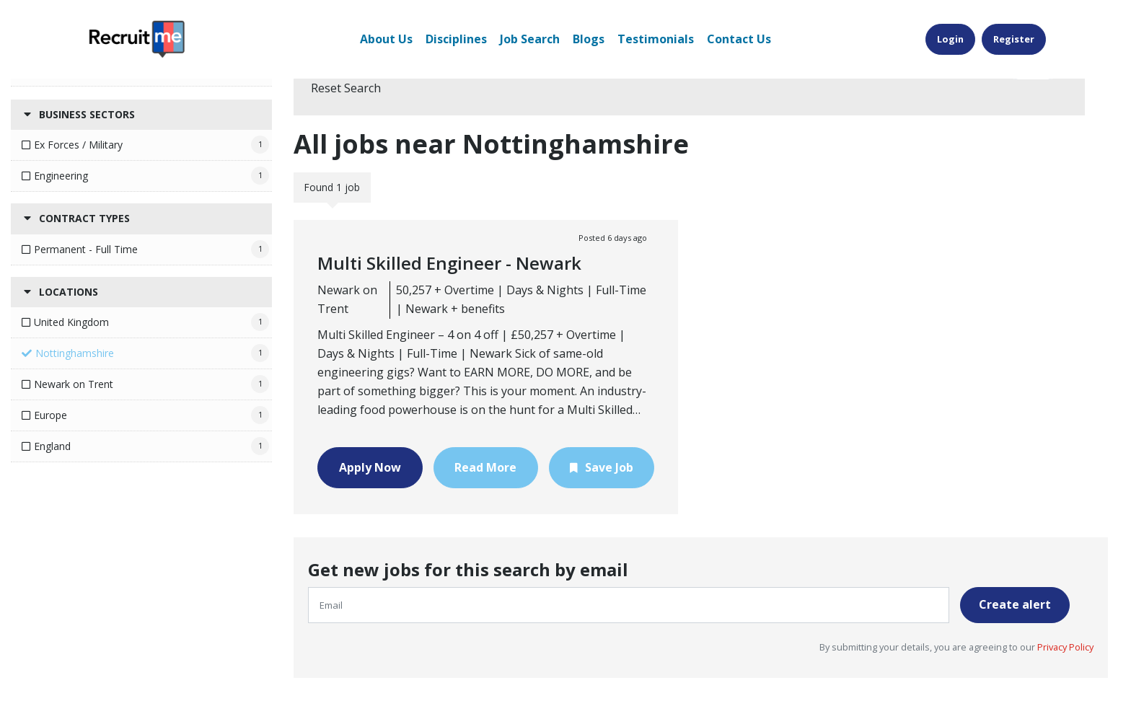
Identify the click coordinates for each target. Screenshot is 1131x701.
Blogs (588, 39)
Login (950, 38)
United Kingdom (71, 322)
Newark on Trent (73, 384)
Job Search (530, 39)
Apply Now (370, 467)
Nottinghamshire (74, 353)
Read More (485, 467)
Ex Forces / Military (78, 144)
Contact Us (739, 39)
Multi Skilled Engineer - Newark (449, 263)
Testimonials (655, 39)
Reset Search (346, 88)
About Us (386, 39)
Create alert (1015, 604)
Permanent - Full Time (86, 249)
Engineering (61, 175)
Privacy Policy (1064, 646)
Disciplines (456, 39)
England (52, 446)
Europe (50, 415)
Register (1013, 38)
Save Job (609, 467)
